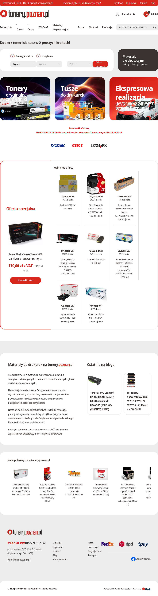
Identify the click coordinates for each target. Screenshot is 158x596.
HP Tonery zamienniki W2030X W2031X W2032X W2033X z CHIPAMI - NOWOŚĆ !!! (136, 403)
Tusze (31, 29)
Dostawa (118, 3)
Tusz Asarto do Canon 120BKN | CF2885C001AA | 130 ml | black (96, 210)
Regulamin (131, 3)
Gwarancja (93, 547)
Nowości (93, 27)
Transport (92, 555)
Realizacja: (141, 588)
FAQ (55, 555)
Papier (81, 27)
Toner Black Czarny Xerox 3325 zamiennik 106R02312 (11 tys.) (25, 256)
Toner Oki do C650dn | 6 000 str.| (96, 261)
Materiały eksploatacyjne (60, 27)
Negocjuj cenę (94, 551)
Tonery (20, 29)
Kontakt (143, 3)
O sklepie (57, 543)
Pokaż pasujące (100, 64)
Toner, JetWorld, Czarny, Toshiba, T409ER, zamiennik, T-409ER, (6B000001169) (67, 266)
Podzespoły (6, 27)
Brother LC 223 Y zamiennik (67, 206)
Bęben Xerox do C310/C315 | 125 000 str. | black (67, 318)
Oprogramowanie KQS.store (116, 588)
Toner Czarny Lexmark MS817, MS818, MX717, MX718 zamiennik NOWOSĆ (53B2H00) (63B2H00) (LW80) (102, 401)
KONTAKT (43, 27)
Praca (90, 543)
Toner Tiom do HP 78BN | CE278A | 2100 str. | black (96, 318)
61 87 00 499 (20, 3)
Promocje (107, 27)
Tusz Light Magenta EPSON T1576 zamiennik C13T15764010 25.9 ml (74, 491)
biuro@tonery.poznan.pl (18, 559)
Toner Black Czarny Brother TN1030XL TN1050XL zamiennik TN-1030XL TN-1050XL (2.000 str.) (124, 268)
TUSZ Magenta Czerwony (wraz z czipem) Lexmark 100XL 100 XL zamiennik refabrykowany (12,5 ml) (127, 494)
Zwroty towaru (60, 559)
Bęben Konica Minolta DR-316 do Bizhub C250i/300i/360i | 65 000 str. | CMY (124, 212)
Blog (153, 3)
